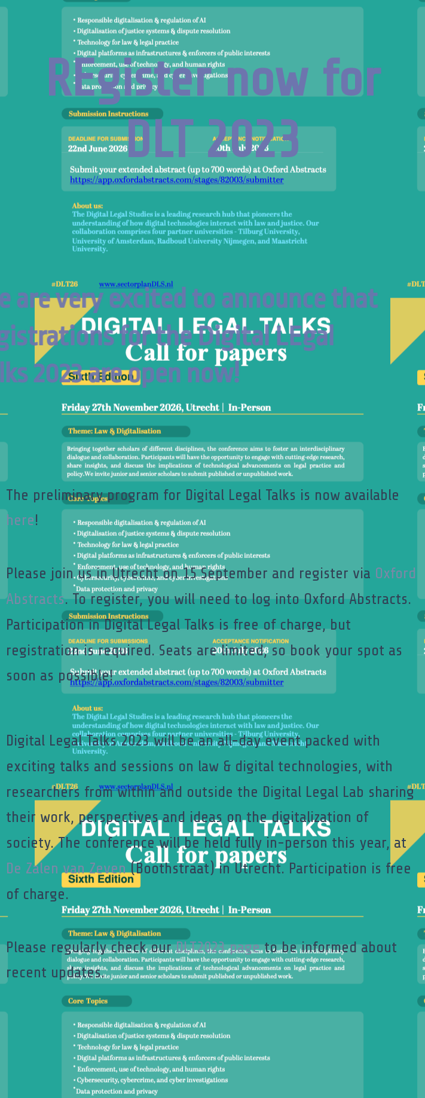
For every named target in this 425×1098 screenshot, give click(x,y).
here (20, 520)
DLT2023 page (218, 947)
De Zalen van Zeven (66, 868)
